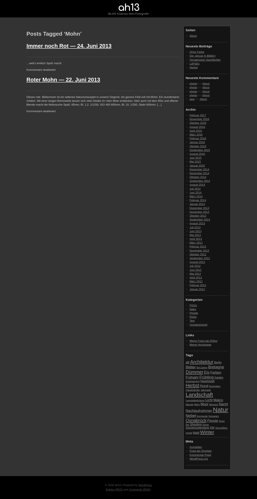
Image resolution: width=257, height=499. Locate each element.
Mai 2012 (195, 273)
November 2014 (199, 173)
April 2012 (196, 277)
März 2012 (196, 281)
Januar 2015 (197, 165)
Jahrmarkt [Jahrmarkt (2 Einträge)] (206, 390)
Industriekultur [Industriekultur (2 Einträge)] (193, 390)
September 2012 (200, 258)
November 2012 (199, 250)
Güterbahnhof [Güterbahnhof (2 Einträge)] (193, 381)
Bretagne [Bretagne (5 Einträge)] (216, 367)
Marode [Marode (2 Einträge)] (189, 404)
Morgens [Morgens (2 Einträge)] (213, 404)
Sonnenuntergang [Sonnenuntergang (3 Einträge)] (197, 427)
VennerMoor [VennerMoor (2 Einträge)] (221, 428)
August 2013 (197, 223)
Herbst (194, 67)
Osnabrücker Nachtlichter (205, 59)
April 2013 (196, 238)
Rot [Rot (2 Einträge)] (187, 424)
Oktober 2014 (198, 177)
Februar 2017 (198, 115)
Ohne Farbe (197, 52)
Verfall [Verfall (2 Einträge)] (189, 433)
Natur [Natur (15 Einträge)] (220, 409)
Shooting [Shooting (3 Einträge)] (196, 424)
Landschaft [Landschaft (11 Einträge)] (199, 395)
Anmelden (196, 447)
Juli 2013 (195, 227)
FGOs (193, 305)
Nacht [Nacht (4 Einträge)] (223, 404)
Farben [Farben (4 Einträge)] (215, 372)
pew (192, 99)
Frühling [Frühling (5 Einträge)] (206, 377)
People (194, 313)
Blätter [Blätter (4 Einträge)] (191, 367)
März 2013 (196, 242)
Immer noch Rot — (69, 46)
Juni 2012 (196, 269)
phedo (193, 83)
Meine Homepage (201, 344)
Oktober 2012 (198, 254)
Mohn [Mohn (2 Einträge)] (197, 404)
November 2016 (199, 119)
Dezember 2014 (199, 169)
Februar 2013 (198, 246)
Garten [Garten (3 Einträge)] (218, 377)
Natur (193, 309)
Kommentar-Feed (200, 455)
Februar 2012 (198, 285)
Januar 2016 (197, 142)
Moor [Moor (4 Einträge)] (205, 404)
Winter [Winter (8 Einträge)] (207, 432)
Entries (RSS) (114, 489)
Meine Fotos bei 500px (204, 340)
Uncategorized (198, 324)
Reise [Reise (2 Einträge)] (222, 421)
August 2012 (197, 262)
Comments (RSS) (140, 489)
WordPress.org (199, 458)
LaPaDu (195, 63)
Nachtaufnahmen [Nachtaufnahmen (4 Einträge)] (199, 411)
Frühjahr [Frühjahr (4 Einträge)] (192, 377)
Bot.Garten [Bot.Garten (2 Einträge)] (201, 367)
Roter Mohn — (63, 79)
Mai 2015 (195, 161)
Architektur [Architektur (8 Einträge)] (201, 362)
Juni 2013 (196, 231)
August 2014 (197, 184)
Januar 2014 (197, 204)
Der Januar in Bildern (203, 55)
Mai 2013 (195, 235)
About (193, 35)
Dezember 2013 (199, 208)
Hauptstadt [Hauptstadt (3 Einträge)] (207, 381)
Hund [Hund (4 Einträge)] (204, 386)
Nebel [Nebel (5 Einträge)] (191, 415)
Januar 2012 (197, 289)
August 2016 (197, 127)
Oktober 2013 (198, 215)
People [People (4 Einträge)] (212, 421)
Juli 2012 (195, 265)
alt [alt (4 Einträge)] (187, 362)
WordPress (145, 485)
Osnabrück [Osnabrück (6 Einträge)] (196, 420)
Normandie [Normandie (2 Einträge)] (202, 416)
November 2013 (199, 211)
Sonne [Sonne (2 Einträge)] (205, 424)
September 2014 (200, 180)
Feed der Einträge (201, 450)
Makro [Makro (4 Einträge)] (218, 400)
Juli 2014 (195, 188)
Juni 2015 (196, 157)
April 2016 (196, 130)
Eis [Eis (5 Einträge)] (207, 372)
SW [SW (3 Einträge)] (212, 427)
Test (192, 320)
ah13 (128, 7)
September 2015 (200, 150)
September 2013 (200, 219)
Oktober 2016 (198, 122)
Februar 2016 (198, 138)
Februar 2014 (198, 200)
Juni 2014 (196, 192)
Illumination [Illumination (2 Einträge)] (214, 386)
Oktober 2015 (198, 146)
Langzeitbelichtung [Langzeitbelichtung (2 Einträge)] (195, 400)
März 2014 (196, 196)
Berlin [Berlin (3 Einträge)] (218, 362)
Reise (193, 316)
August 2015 (197, 153)
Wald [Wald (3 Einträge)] (196, 432)
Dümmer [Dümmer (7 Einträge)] (194, 372)
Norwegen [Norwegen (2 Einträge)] (214, 416)
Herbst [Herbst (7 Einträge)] (192, 385)
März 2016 (196, 134)
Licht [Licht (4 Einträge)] (209, 400)
